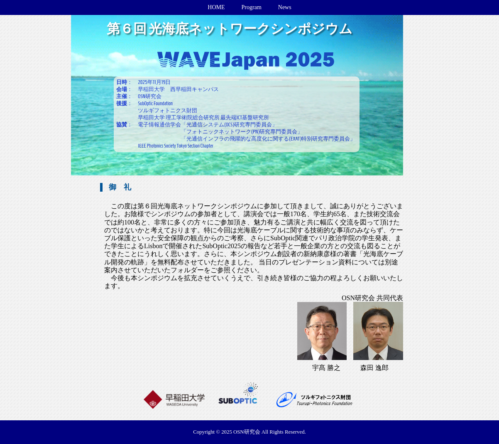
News (284, 7)
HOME (216, 7)
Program (252, 7)
